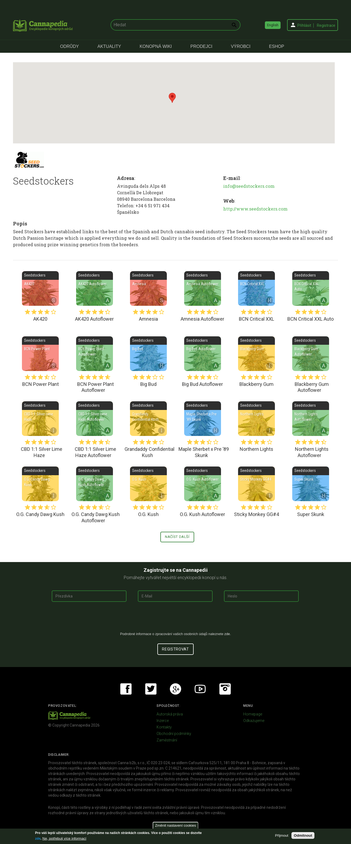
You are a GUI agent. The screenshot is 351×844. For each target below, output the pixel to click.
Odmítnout (303, 835)
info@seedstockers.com (249, 186)
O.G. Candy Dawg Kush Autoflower (94, 484)
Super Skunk (310, 484)
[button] (172, 98)
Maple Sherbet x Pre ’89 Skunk (202, 418)
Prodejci (201, 46)
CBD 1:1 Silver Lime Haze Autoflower (94, 418)
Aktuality (109, 46)
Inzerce (163, 720)
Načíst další (177, 537)
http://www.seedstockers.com (255, 209)
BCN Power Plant (40, 353)
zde (38, 838)
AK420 (40, 288)
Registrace (326, 25)
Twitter (151, 689)
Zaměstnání (167, 740)
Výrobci (241, 46)
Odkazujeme (253, 720)
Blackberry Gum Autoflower (310, 353)
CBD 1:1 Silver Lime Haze (40, 418)
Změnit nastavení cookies (175, 825)
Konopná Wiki (155, 46)
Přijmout (281, 835)
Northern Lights (256, 418)
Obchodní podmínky (174, 733)
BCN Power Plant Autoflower (94, 353)
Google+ (175, 689)
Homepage (252, 714)
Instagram (225, 689)
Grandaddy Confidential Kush (148, 418)
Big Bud (148, 353)
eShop (276, 46)
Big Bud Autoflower (202, 353)
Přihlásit (304, 25)
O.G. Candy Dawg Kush (40, 484)
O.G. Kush (148, 484)
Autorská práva (170, 714)
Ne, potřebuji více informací (64, 838)
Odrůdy (69, 46)
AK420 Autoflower (94, 288)
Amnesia (148, 288)
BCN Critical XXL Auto (310, 288)
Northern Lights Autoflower (310, 418)
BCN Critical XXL (256, 288)
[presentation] (175, 618)
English (272, 25)
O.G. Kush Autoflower (202, 484)
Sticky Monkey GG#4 (256, 484)
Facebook (126, 689)
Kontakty (164, 727)
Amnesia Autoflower (202, 288)
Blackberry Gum (256, 353)
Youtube (200, 689)
